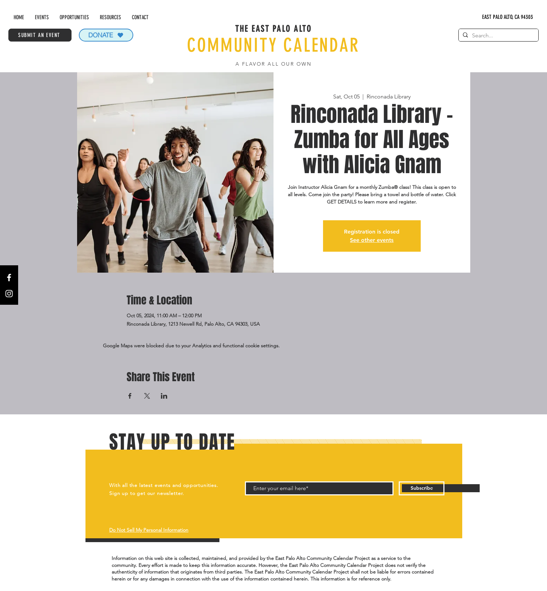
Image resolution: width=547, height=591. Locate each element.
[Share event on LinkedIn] (164, 396)
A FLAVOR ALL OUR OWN (273, 64)
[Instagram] (9, 293)
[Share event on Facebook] (130, 396)
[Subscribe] (421, 488)
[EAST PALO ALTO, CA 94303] (508, 17)
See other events (372, 240)
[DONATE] (106, 35)
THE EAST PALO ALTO (273, 29)
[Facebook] (9, 277)
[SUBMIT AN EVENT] (40, 35)
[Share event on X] (147, 396)
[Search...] (498, 35)
